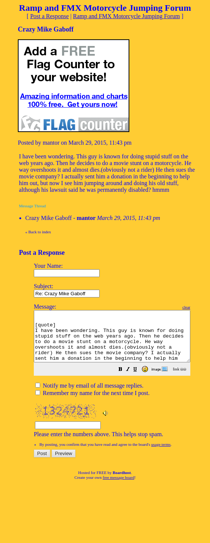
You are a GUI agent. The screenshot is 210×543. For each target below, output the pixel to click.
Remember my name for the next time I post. (92, 403)
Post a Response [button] (49, 16)
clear (205, 307)
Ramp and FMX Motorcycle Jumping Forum (126, 16)
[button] (139, 380)
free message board (118, 487)
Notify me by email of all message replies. (89, 395)
